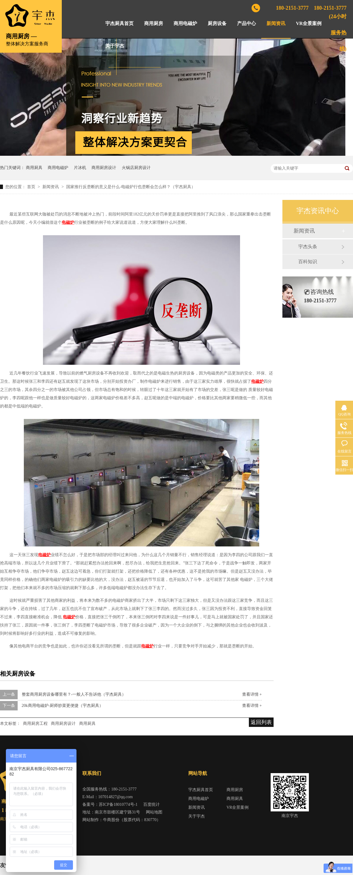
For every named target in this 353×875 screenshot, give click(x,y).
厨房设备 (217, 23)
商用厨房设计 (103, 167)
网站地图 (154, 812)
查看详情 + (252, 694)
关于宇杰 (114, 45)
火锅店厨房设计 (136, 167)
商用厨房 (153, 23)
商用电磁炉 (185, 23)
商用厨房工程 (35, 723)
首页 (31, 187)
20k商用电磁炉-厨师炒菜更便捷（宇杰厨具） (63, 705)
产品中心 (246, 23)
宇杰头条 (307, 246)
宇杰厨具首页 (119, 23)
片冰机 (80, 167)
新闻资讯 (276, 23)
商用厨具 (34, 167)
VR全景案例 (309, 23)
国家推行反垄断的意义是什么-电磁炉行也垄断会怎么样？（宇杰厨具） (130, 187)
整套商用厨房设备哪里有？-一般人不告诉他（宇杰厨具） (74, 694)
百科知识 (307, 261)
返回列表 (261, 722)
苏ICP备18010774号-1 (118, 804)
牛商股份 (111, 820)
